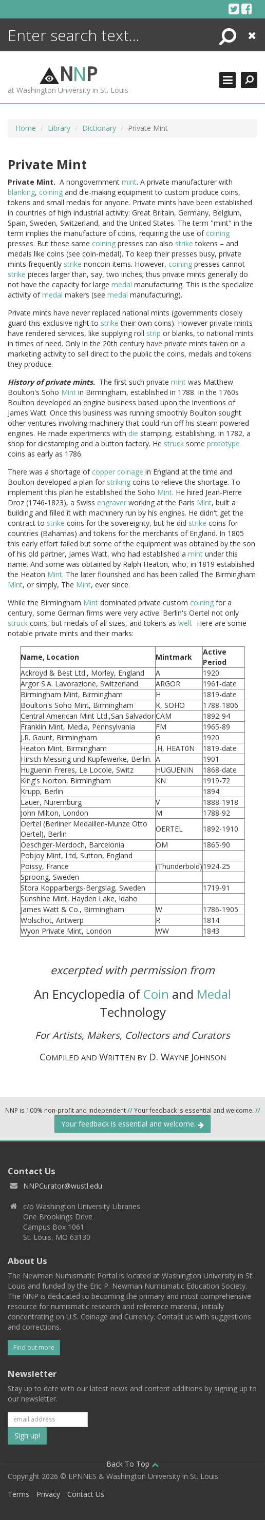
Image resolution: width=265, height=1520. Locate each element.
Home (25, 128)
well (184, 623)
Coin (156, 993)
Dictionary (99, 128)
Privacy (48, 1494)
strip (153, 333)
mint (129, 182)
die (133, 433)
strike (184, 243)
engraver (111, 502)
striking (118, 482)
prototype (223, 443)
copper (103, 472)
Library (59, 128)
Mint (68, 392)
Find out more (33, 1347)
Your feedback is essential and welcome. (132, 1124)
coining (51, 192)
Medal (214, 993)
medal (121, 284)
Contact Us (85, 1494)
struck (174, 443)
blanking (21, 192)
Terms (18, 1494)
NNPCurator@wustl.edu (62, 1186)
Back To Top (132, 1464)
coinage (130, 472)
